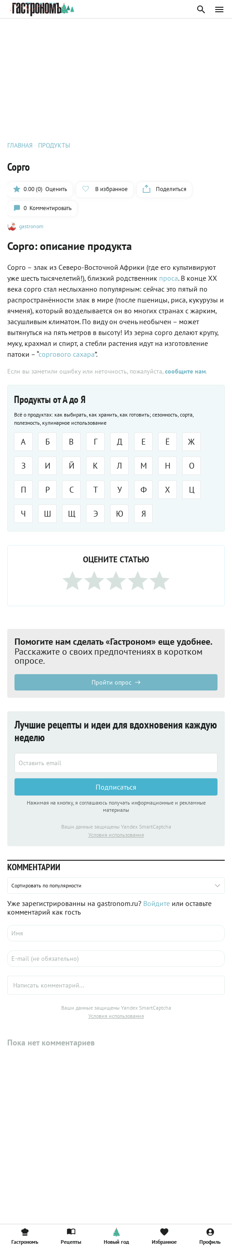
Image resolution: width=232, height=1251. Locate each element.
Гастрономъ (24, 1236)
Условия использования (116, 834)
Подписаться (116, 786)
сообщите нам (185, 371)
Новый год (116, 1236)
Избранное (164, 1236)
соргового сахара (67, 354)
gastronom (31, 226)
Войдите (156, 903)
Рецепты (71, 1236)
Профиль (210, 1236)
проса (168, 278)
